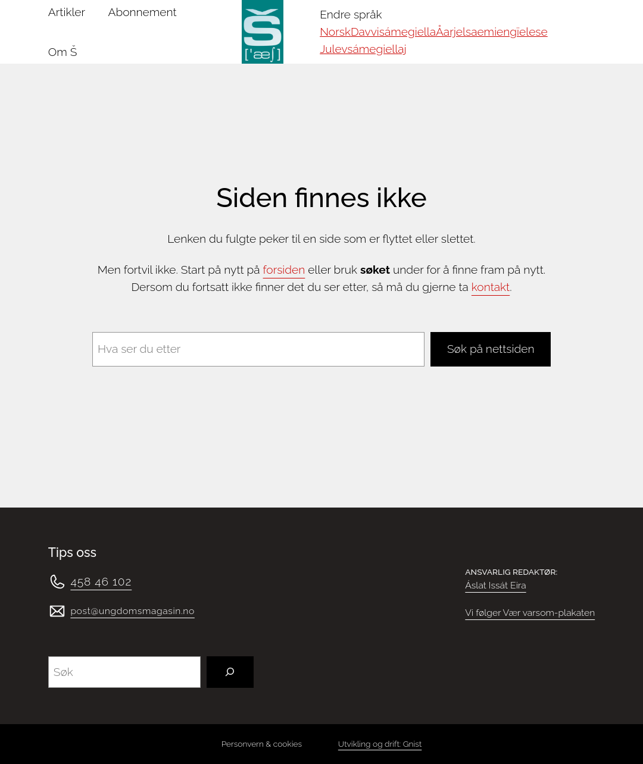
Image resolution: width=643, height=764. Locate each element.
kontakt (491, 286)
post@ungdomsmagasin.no (132, 610)
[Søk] (230, 672)
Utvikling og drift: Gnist (380, 744)
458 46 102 (101, 581)
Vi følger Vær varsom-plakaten (530, 612)
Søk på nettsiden (490, 348)
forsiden (284, 269)
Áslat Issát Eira (495, 585)
